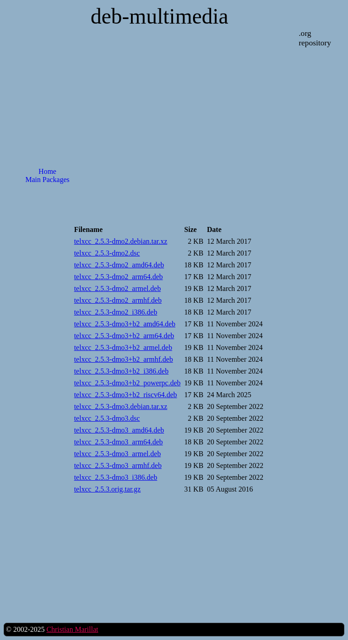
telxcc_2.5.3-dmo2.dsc (107, 253)
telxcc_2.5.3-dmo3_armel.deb (117, 454)
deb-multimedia (159, 16)
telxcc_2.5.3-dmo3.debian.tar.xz (120, 406)
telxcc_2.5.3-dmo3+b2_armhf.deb (123, 359)
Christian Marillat (72, 629)
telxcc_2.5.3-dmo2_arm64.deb (118, 277)
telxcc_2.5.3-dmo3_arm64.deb (118, 442)
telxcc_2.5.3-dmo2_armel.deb (117, 288)
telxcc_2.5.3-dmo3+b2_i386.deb (121, 371)
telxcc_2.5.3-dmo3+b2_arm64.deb (124, 336)
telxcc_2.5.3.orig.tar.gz (107, 489)
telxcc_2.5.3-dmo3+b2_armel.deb (123, 347)
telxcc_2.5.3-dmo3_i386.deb (115, 477)
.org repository (315, 38)
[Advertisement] (47, 336)
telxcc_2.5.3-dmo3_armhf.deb (117, 465)
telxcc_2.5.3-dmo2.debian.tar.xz (120, 241)
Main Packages (47, 179)
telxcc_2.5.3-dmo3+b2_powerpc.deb (127, 383)
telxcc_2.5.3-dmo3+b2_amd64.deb (124, 324)
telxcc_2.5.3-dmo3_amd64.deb (119, 430)
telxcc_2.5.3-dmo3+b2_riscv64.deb (125, 395)
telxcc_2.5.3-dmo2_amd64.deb (119, 265)
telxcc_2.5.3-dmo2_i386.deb (115, 312)
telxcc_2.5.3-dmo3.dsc (107, 418)
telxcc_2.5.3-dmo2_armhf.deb (117, 300)
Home (47, 171)
